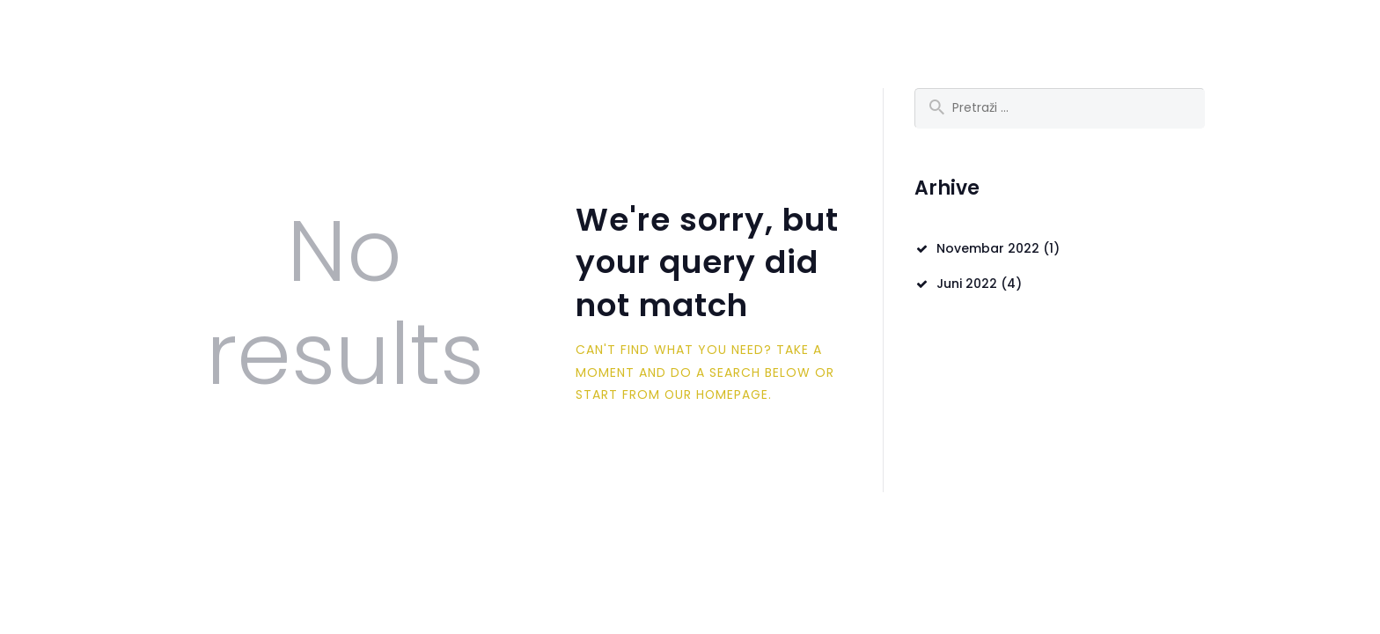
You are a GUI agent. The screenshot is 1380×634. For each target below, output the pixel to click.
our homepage (717, 394)
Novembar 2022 (987, 249)
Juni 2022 (966, 284)
